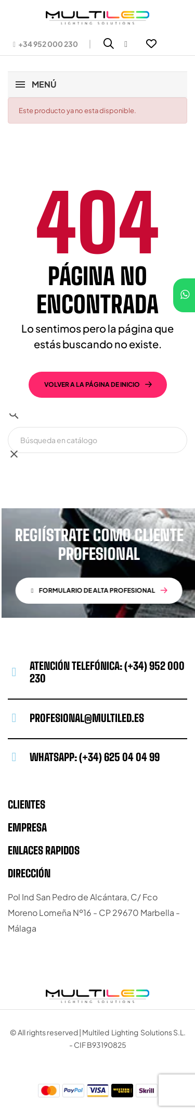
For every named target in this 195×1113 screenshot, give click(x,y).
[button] (45, 44)
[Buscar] (97, 440)
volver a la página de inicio (92, 384)
